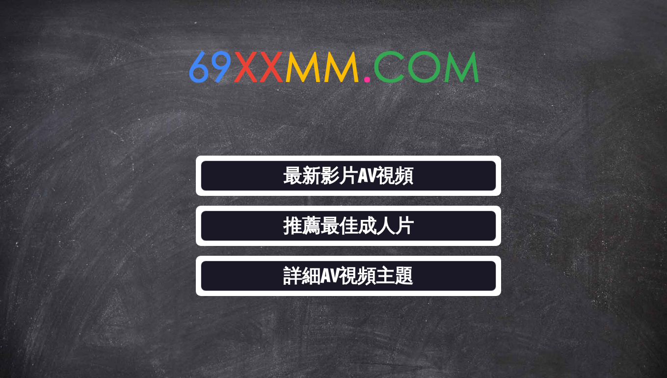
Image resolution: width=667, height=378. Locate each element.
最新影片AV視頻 (348, 175)
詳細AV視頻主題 (348, 276)
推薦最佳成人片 (348, 226)
